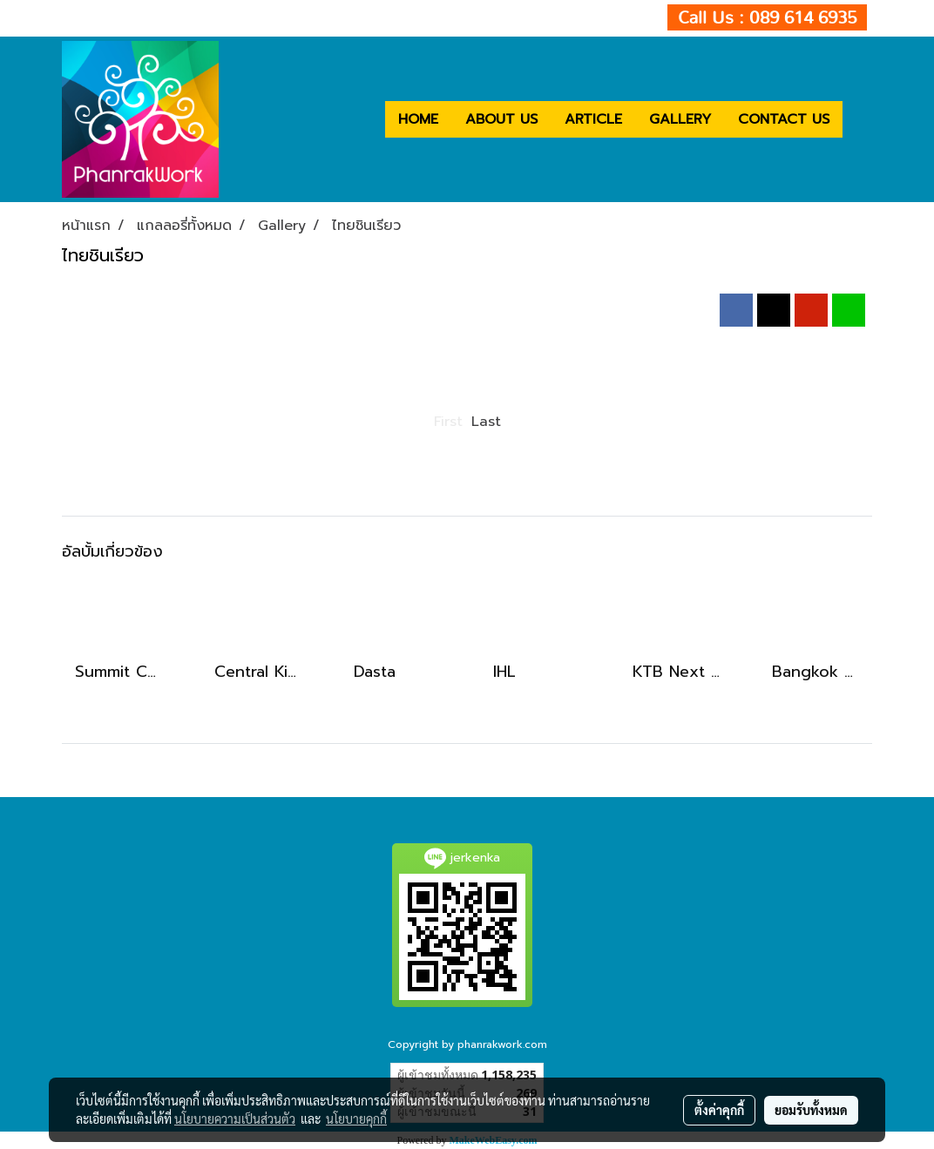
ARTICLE (593, 119)
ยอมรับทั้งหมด (811, 1110)
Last (486, 421)
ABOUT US (501, 119)
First (448, 421)
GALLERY (680, 119)
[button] (858, 119)
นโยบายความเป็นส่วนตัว (234, 1118)
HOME (418, 119)
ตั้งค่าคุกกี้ (719, 1110)
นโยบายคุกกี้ (356, 1118)
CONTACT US (783, 119)
